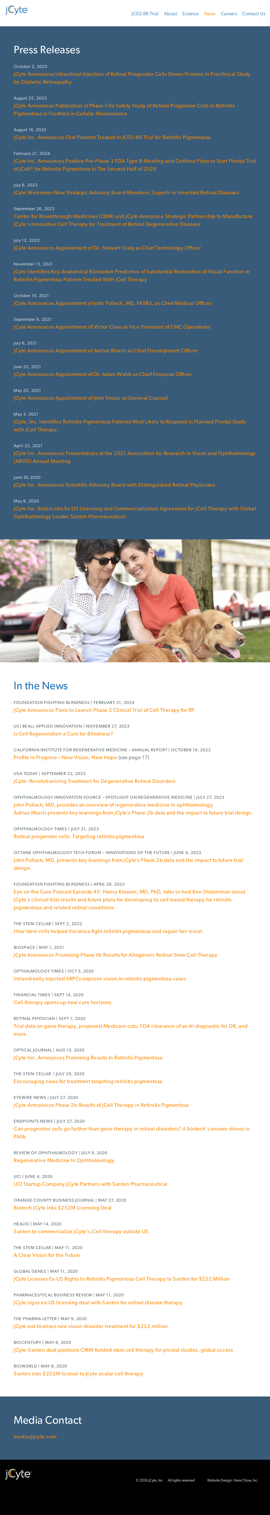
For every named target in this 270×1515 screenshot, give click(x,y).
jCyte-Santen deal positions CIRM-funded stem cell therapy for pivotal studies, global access (123, 1350)
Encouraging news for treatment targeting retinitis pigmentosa (88, 1081)
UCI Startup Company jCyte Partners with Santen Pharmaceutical (90, 1184)
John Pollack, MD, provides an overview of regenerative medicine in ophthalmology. (114, 805)
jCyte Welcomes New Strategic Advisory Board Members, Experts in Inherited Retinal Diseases (126, 193)
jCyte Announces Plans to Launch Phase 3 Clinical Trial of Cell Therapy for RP (104, 710)
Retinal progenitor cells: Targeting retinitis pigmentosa (79, 837)
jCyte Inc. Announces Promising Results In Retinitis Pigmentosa (88, 1058)
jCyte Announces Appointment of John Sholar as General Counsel (92, 398)
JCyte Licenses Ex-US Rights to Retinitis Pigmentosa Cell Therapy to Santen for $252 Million (122, 1279)
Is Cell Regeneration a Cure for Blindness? (63, 734)
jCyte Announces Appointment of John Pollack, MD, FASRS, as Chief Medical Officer (113, 303)
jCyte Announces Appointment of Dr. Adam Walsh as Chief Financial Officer (103, 374)
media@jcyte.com (35, 1437)
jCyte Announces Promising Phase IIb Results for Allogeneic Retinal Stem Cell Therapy (115, 955)
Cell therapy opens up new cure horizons (62, 1002)
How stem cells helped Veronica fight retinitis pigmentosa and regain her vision (108, 931)
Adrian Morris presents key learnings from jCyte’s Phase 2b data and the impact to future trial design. (133, 813)
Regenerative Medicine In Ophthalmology (64, 1160)
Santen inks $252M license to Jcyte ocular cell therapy (78, 1374)
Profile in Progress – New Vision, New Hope (65, 758)
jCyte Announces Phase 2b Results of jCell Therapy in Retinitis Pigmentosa (101, 1105)
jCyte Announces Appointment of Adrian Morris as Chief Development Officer (106, 351)
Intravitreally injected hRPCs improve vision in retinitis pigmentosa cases (100, 979)
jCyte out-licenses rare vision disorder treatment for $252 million (91, 1326)
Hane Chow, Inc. (245, 1481)
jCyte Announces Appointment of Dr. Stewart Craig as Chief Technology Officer (107, 248)
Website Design (219, 1481)
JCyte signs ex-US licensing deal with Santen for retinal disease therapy (98, 1303)
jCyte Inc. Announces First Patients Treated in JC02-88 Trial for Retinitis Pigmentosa (112, 137)
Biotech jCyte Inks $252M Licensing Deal (63, 1208)
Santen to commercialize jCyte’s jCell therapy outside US (81, 1232)
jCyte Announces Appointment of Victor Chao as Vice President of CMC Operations (112, 327)
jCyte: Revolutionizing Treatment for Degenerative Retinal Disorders (95, 781)
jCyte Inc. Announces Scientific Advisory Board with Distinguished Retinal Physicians (114, 485)
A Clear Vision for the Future (47, 1255)
